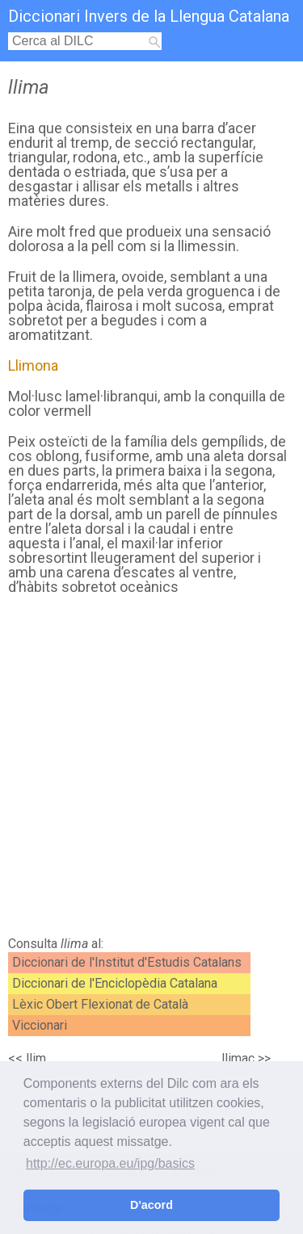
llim (36, 1058)
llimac (238, 1058)
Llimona (33, 365)
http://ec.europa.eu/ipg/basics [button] (110, 1163)
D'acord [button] (151, 1204)
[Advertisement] (151, 770)
